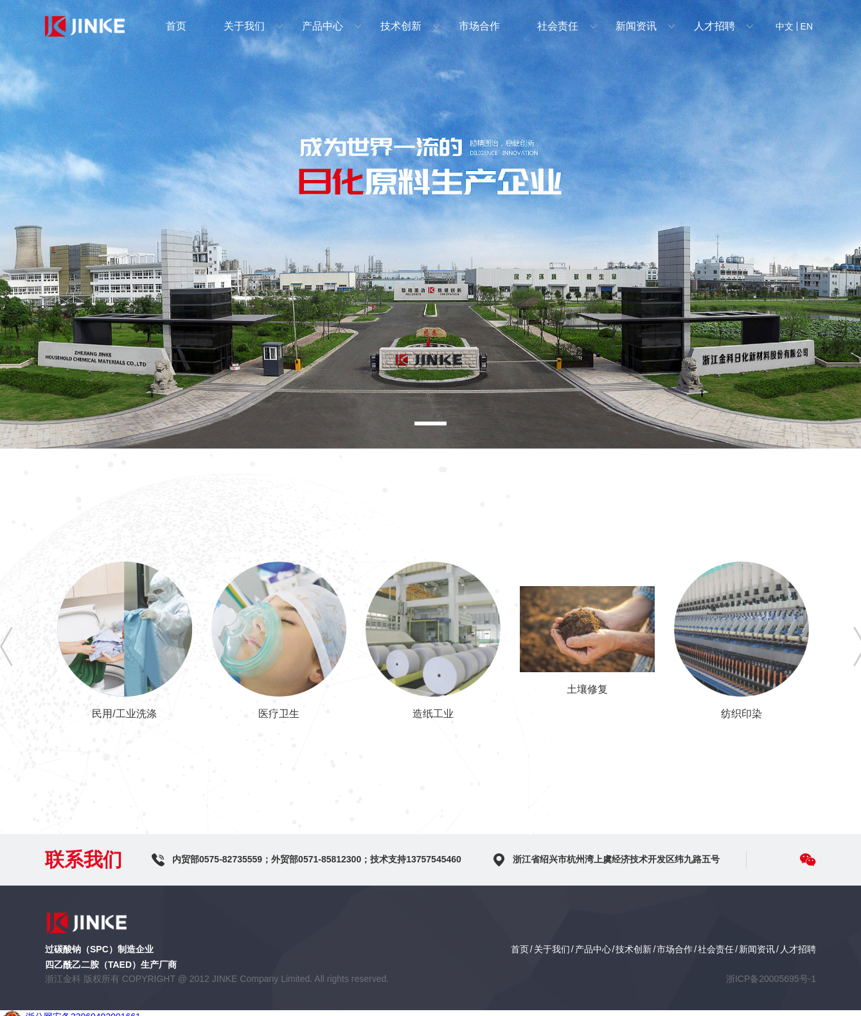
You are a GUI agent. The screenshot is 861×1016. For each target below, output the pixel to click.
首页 (176, 26)
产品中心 (322, 26)
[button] (430, 423)
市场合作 (479, 26)
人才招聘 (714, 26)
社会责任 (557, 26)
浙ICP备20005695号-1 (771, 979)
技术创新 (401, 26)
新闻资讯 (636, 26)
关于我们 (244, 26)
